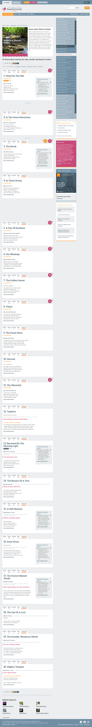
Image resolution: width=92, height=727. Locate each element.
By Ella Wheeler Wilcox (9, 259)
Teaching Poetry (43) (62, 109)
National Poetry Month (63, 117)
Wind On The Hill (15, 76)
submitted (59, 148)
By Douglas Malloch (8, 338)
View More (59, 198)
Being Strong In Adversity (11, 486)
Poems (7, 2)
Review (33, 2)
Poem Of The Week (84, 14)
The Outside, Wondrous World (22, 636)
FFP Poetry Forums (42, 2)
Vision (9, 306)
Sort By (4, 66)
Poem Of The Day (74, 14)
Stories (19, 14)
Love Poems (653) (61, 43)
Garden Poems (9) (61, 73)
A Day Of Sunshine (15, 228)
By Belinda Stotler (8, 581)
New (24, 14)
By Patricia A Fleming (9, 451)
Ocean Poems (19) (61, 76)
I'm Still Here (61, 127)
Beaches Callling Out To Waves (66, 125)
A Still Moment (14, 509)
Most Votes (35, 66)
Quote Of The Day (64, 171)
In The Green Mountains (18, 117)
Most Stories (40, 66)
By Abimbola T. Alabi (8, 512)
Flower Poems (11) (61, 70)
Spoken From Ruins (63, 132)
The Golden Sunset (15, 280)
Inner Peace (13, 541)
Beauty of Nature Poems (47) (64, 54)
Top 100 (6, 80)
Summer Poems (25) (62, 89)
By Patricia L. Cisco (8, 670)
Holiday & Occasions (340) (63, 38)
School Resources (61, 114)
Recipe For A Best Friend (64, 130)
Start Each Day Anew (10, 457)
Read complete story (42, 165)
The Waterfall (14, 385)
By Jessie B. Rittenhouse (9, 122)
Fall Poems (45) (61, 65)
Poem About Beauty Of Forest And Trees (16, 587)
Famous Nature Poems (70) (64, 68)
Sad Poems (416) (61, 98)
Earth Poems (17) (61, 59)
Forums (81, 724)
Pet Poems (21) (61, 79)
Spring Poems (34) (61, 87)
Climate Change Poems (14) (64, 57)
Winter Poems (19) (61, 92)
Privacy (13, 724)
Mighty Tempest (15, 667)
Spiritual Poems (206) (62, 101)
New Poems (23, 66)
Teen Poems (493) (61, 103)
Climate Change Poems (64, 214)
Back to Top (6, 717)
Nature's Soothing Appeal (11, 518)
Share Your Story (63, 153)
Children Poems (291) (62, 21)
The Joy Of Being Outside (11, 644)
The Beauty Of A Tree (18, 480)
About (8, 724)
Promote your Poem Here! (64, 136)
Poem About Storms (9, 672)
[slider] (24, 72)
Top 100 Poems (30, 14)
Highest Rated (17, 66)
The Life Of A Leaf (16, 612)
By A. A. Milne (7, 83)
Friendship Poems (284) (63, 32)
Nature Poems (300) (62, 46)
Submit (26, 2)
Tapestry (11, 411)
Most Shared (29, 66)
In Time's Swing (14, 180)
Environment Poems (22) (63, 62)
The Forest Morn (14, 333)
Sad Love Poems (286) (62, 95)
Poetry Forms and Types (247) (64, 112)
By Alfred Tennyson (8, 151)
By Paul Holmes (7, 615)
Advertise (87, 724)
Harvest (11, 359)
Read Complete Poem (8, 92)
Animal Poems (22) (61, 49)
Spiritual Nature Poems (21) (64, 84)
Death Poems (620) (62, 24)
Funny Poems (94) (61, 35)
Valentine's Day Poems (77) (64, 106)
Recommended (10, 66)
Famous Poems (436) (62, 30)
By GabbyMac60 (7, 484)
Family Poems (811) (62, 27)
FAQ (15, 14)
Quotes (16, 2)
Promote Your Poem (8, 14)
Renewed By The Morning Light (13, 444)
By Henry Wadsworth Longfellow (11, 233)
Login (87, 2)
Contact (4, 724)
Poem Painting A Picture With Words (15, 419)
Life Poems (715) (61, 40)
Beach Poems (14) (61, 51)
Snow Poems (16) (61, 81)
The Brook (11, 146)
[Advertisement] (27, 210)
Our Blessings (13, 254)
